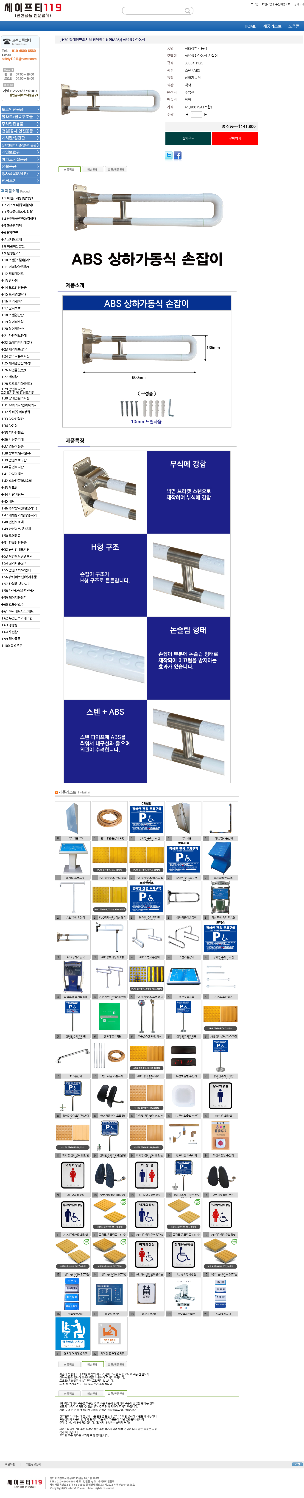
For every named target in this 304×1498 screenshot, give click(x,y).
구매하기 (235, 138)
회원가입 (267, 4)
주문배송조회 (282, 4)
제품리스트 (272, 26)
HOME (250, 26)
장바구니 (299, 4)
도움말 (293, 26)
